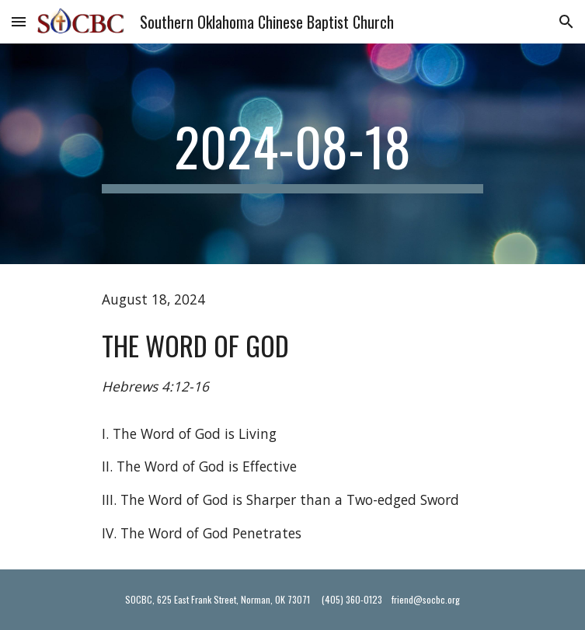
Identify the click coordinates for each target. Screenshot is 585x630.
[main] (292, 154)
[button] (18, 21)
